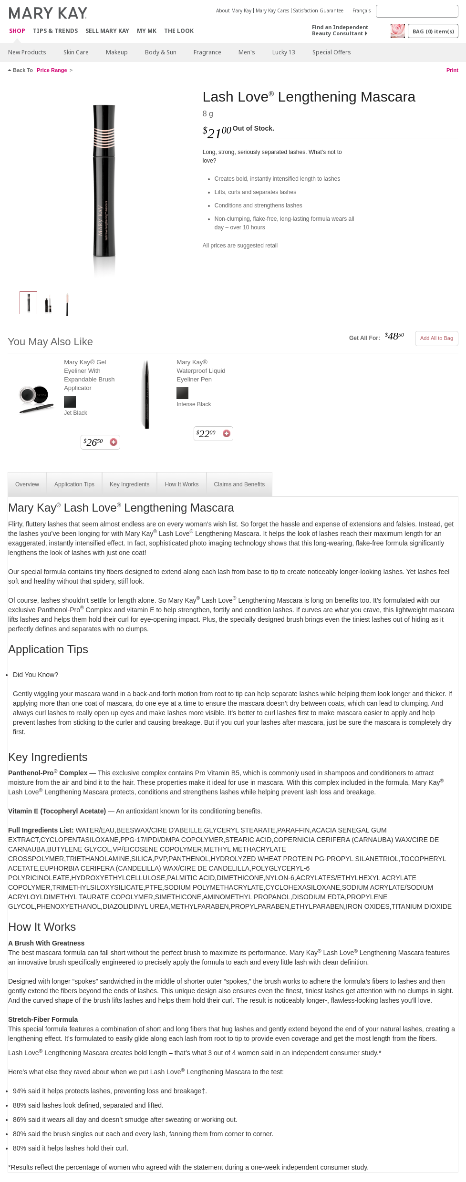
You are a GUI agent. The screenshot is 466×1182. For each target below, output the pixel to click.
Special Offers (331, 52)
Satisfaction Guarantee (318, 10)
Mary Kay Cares (272, 10)
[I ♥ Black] (101, 184)
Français (361, 10)
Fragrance (207, 52)
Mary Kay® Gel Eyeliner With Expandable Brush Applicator (89, 375)
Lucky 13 (283, 52)
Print (452, 70)
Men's (246, 52)
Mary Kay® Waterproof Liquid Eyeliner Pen (200, 371)
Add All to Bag (436, 338)
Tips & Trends (55, 31)
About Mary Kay (233, 10)
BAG (433, 31)
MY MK (146, 31)
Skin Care (76, 52)
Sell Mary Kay (107, 31)
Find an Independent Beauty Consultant (340, 30)
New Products (27, 52)
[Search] (417, 11)
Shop (17, 31)
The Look (179, 31)
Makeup (117, 52)
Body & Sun (160, 52)
